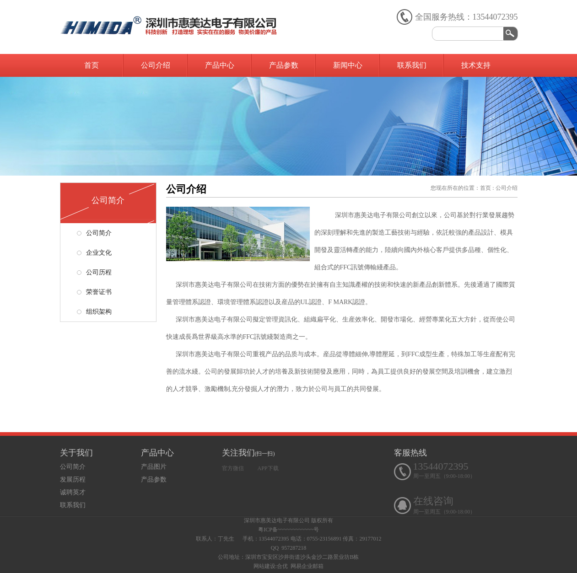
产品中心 (219, 65)
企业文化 (94, 252)
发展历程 (73, 479)
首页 (91, 65)
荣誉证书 (94, 292)
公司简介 (94, 233)
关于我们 (76, 452)
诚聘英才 (73, 492)
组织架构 (94, 311)
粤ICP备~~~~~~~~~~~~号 (288, 529)
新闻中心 (347, 65)
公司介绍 (155, 65)
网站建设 (264, 566)
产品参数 (283, 65)
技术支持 (476, 65)
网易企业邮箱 (307, 566)
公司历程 (94, 272)
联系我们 (411, 65)
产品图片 (154, 466)
